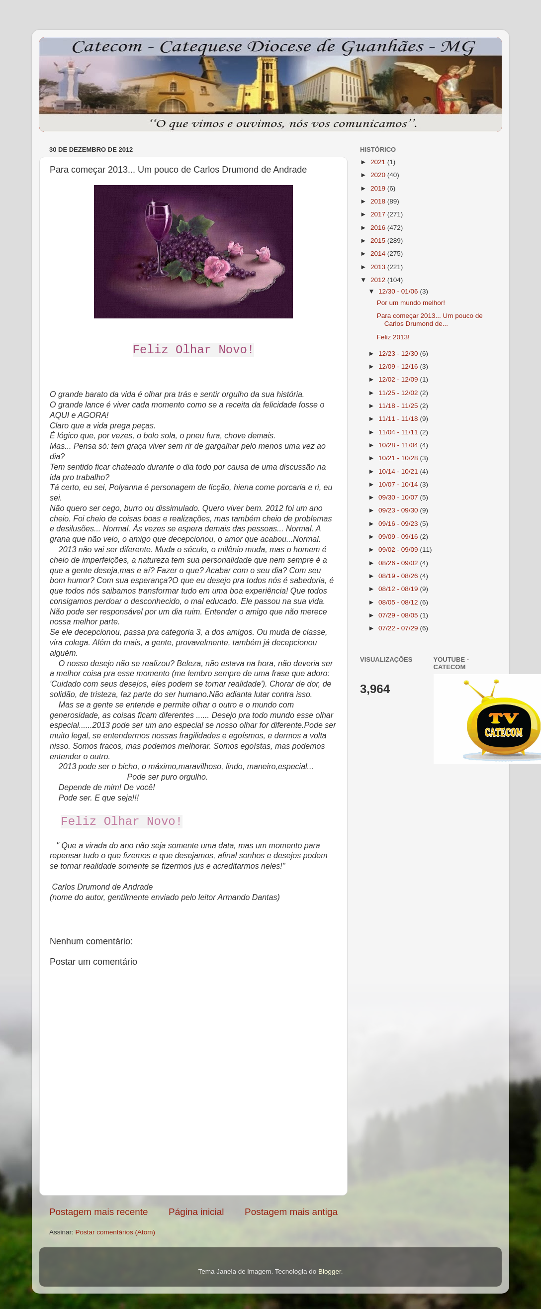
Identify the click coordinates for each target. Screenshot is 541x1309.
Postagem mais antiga (291, 1212)
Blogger (329, 1271)
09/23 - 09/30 (399, 510)
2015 (378, 240)
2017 (378, 214)
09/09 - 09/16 (399, 536)
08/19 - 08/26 (399, 576)
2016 (378, 227)
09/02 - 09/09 (399, 549)
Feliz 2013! (393, 337)
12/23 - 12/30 (399, 353)
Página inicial (196, 1212)
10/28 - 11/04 (399, 445)
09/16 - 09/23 (399, 523)
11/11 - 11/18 (399, 418)
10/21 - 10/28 (399, 458)
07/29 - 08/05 (399, 615)
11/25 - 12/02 (399, 393)
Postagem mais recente (98, 1212)
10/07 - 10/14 (399, 484)
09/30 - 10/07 (399, 497)
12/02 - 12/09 (399, 379)
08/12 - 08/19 (399, 589)
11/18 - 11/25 (399, 405)
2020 (378, 175)
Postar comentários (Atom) (116, 1232)
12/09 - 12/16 (399, 366)
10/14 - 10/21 (399, 471)
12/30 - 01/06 (399, 291)
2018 (378, 201)
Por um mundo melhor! (411, 302)
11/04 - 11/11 (399, 432)
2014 (378, 253)
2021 (378, 162)
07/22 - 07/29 (399, 628)
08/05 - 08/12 (399, 602)
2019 (378, 188)
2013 (378, 267)
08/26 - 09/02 (399, 563)
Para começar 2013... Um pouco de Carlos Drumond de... (430, 319)
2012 (378, 280)
